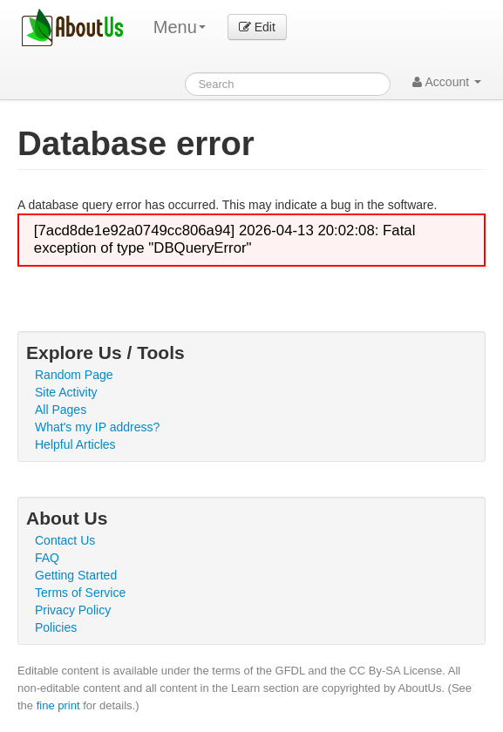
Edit (257, 27)
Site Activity (66, 392)
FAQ (47, 558)
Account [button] (446, 82)
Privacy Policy (73, 610)
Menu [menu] (179, 27)
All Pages (60, 410)
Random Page (74, 375)
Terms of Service (80, 593)
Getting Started (76, 575)
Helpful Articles (75, 444)
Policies (56, 627)
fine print (58, 705)
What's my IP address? (97, 427)
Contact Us (65, 540)
